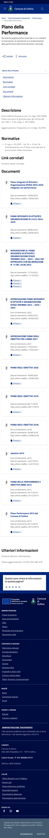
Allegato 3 (15, 286)
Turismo (5, 663)
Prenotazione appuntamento (14, 798)
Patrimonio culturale (10, 647)
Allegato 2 (15, 283)
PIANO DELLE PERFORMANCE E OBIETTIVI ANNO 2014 (25, 483)
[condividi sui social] (7, 56)
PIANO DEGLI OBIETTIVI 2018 (24, 424)
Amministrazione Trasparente (19, 18)
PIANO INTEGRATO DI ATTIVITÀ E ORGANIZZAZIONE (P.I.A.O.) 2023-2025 (26, 219)
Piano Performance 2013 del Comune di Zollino (24, 515)
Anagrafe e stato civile (11, 671)
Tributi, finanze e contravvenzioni (15, 679)
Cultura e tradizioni (9, 718)
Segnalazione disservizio (12, 794)
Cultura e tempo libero (11, 675)
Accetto (41, 834)
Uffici (4, 622)
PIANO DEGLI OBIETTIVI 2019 (24, 396)
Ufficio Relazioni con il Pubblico (14, 778)
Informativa (26, 834)
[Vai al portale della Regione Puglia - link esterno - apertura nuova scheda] (8, 2)
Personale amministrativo (12, 630)
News (4, 692)
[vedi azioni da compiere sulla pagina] (20, 56)
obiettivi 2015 (17, 453)
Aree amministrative (10, 618)
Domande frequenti (10, 790)
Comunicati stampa (10, 696)
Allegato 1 (15, 203)
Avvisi (4, 700)
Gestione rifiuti (8, 667)
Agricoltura (6, 655)
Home (3, 18)
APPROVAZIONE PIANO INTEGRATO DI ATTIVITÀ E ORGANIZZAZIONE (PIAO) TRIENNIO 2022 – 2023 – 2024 (27, 303)
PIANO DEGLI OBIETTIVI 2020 (24, 367)
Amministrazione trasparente (17, 727)
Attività (5, 714)
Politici (4, 626)
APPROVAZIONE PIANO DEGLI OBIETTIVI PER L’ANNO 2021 (24, 338)
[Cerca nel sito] (42, 9)
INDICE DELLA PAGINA (24, 70)
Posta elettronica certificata (13, 786)
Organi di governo (9, 614)
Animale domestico (10, 651)
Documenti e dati (9, 634)
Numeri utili (6, 782)
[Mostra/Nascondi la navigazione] (4, 8)
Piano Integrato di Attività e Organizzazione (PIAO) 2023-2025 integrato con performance (26, 184)
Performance (37, 18)
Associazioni (7, 659)
